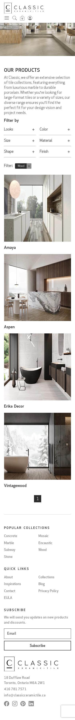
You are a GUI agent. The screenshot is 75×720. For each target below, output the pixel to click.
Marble (9, 543)
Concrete (10, 536)
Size (20, 141)
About (8, 577)
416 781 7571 (15, 689)
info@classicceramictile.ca (24, 695)
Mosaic (43, 536)
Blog (41, 584)
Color (55, 130)
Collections (46, 577)
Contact (9, 591)
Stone (8, 557)
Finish (55, 152)
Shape (20, 152)
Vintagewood (15, 486)
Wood (42, 550)
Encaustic (45, 543)
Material (55, 141)
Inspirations (12, 584)
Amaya (10, 248)
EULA (8, 598)
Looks (20, 130)
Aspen (9, 327)
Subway (9, 550)
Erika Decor (14, 407)
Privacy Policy (48, 591)
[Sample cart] (22, 19)
